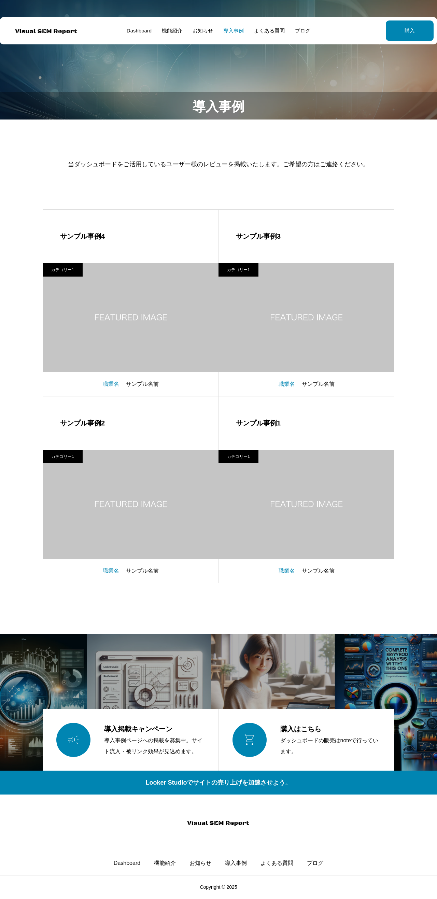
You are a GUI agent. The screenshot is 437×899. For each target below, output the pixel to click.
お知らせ (203, 30)
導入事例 (233, 30)
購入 (392, 30)
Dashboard (139, 30)
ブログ (302, 30)
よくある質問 (269, 30)
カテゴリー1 (62, 269)
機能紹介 (172, 30)
